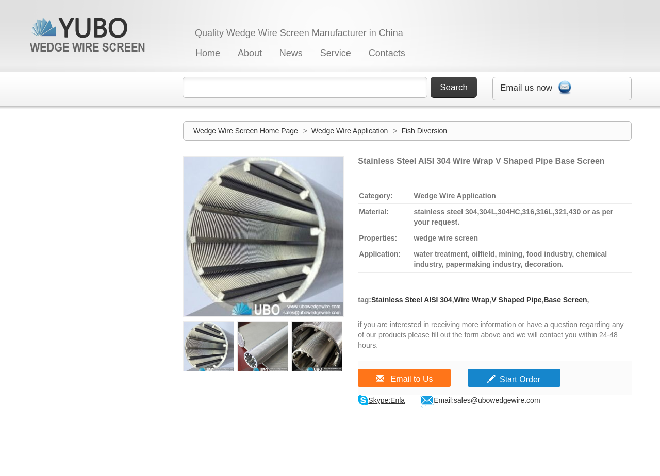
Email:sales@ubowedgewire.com (487, 400)
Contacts (387, 53)
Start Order (513, 379)
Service (335, 53)
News (291, 53)
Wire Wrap (472, 300)
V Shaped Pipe (516, 300)
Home (207, 53)
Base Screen (565, 300)
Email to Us (404, 379)
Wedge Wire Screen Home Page (245, 131)
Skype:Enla (386, 400)
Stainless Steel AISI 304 (411, 300)
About (250, 53)
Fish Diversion (424, 131)
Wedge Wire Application (350, 131)
